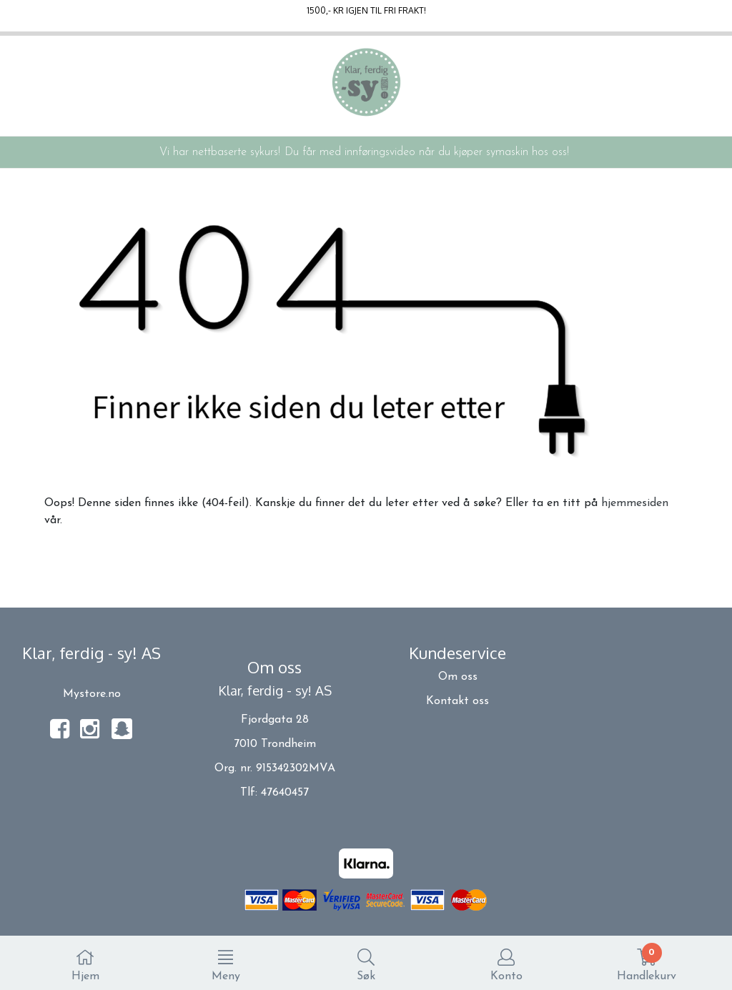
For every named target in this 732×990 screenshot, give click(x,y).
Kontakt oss (457, 701)
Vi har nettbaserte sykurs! (219, 152)
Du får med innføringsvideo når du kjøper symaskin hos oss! (427, 152)
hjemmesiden (634, 503)
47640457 (285, 792)
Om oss (458, 677)
